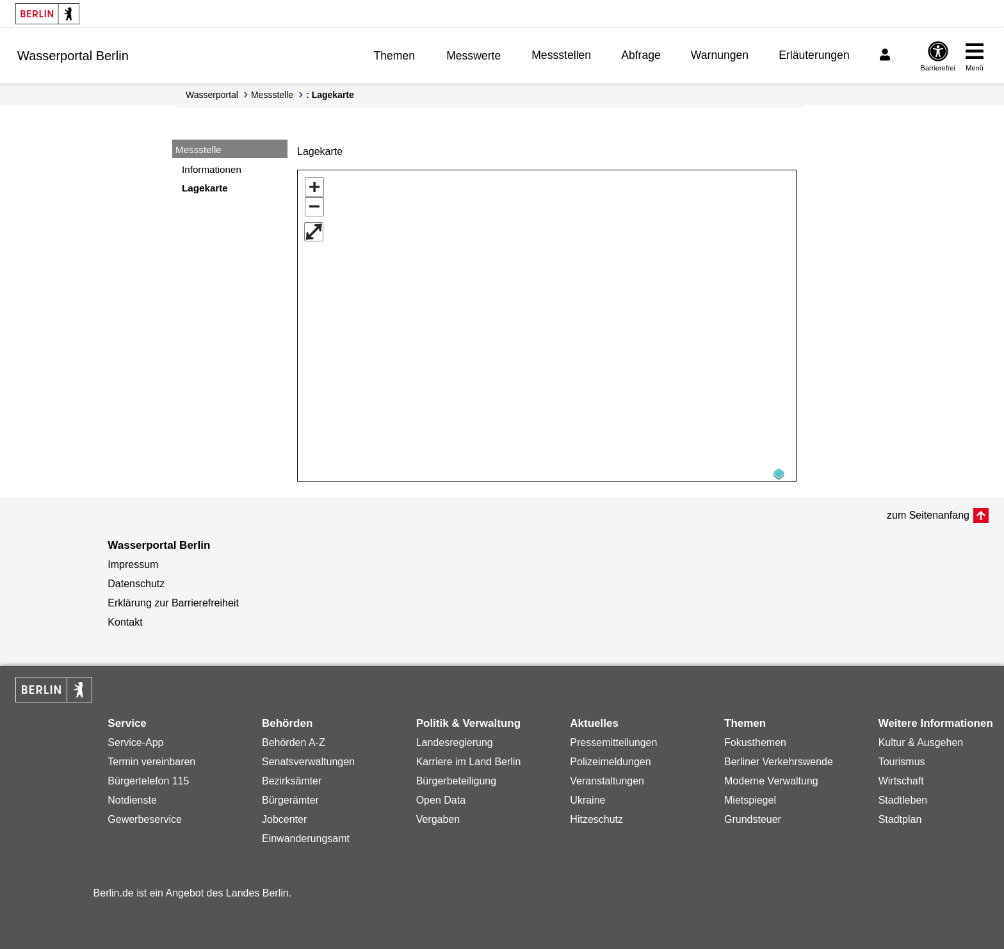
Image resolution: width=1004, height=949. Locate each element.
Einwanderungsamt (306, 834)
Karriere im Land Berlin (468, 757)
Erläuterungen (814, 55)
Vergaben (438, 814)
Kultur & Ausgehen (921, 738)
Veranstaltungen (607, 776)
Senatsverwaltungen (308, 757)
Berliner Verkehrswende (778, 757)
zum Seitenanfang (928, 510)
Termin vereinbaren (151, 757)
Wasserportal (212, 95)
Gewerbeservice (145, 814)
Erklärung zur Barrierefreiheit (173, 598)
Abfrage (641, 55)
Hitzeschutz (596, 814)
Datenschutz (136, 579)
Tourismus (901, 757)
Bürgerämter (290, 795)
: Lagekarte (330, 95)
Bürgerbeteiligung (456, 776)
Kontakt (125, 617)
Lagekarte (205, 187)
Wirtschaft (901, 776)
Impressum (133, 560)
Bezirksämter (291, 776)
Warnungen (720, 55)
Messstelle (272, 95)
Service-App (135, 738)
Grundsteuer (752, 814)
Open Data (441, 795)
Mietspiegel (750, 795)
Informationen (211, 169)
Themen (395, 55)
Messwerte (473, 55)
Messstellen (561, 55)
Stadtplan (900, 814)
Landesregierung (454, 738)
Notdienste (132, 795)
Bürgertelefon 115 (148, 776)
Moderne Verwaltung (771, 776)
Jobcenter (284, 814)
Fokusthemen (755, 738)
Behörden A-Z (293, 738)
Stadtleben (903, 795)
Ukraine (587, 795)
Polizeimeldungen (610, 757)
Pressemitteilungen (613, 738)
